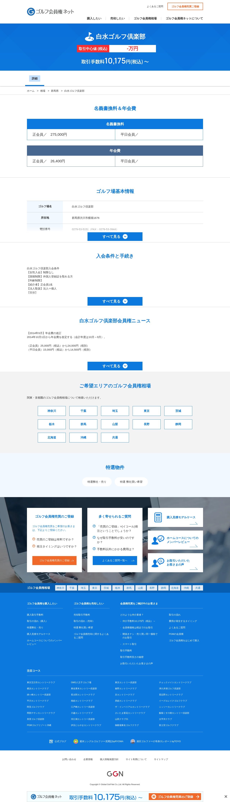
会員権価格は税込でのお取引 (138, 627)
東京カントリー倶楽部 (126, 682)
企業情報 (88, 759)
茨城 (178, 410)
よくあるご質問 (155, 6)
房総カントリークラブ (126, 701)
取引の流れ (175, 614)
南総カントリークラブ (82, 701)
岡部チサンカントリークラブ (41, 713)
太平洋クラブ (165, 719)
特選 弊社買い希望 (131, 481)
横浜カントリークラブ (38, 688)
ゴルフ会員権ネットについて (184, 18)
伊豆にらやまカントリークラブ (86, 725)
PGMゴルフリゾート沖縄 (39, 725)
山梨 (115, 424)
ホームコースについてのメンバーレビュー (182, 539)
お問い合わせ (69, 759)
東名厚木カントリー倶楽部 (84, 688)
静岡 (178, 424)
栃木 (52, 424)
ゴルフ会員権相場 (145, 18)
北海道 (51, 437)
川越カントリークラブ (82, 713)
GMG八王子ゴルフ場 (81, 682)
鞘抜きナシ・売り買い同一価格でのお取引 (140, 636)
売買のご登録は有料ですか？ (55, 539)
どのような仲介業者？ (132, 614)
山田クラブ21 (121, 719)
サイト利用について (136, 759)
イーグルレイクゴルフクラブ (173, 701)
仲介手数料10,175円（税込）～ (139, 621)
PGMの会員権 (176, 634)
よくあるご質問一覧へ (114, 560)
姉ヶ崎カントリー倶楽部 (39, 694)
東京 (147, 410)
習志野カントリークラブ (171, 694)
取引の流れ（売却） (84, 621)
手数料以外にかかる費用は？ (115, 549)
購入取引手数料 (35, 614)
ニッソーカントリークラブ (172, 707)
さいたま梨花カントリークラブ (130, 713)
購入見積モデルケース (181, 517)
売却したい (117, 18)
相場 (42, 90)
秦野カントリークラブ (126, 688)
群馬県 (55, 90)
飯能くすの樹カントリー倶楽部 (174, 713)
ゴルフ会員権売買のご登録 (54, 560)
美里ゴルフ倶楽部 (35, 719)
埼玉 (115, 410)
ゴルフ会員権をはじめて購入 (184, 640)
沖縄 (83, 437)
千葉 (83, 410)
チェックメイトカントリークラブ (175, 682)
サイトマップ (161, 759)
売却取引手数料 (82, 614)
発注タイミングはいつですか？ (57, 546)
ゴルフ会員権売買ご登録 (185, 6)
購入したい (94, 18)
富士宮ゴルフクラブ (168, 725)
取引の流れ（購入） (37, 621)
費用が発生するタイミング (183, 621)
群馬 (83, 424)
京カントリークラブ (124, 694)
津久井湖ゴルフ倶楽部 (170, 688)
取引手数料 (126, 650)
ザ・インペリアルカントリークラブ (132, 707)
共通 (115, 437)
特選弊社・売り (97, 481)
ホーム (30, 90)
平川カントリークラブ (38, 701)
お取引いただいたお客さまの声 (178, 562)
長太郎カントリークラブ (83, 694)
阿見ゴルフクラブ (35, 707)
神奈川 (51, 410)
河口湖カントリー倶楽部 (83, 719)
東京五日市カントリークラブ (41, 682)
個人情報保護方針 (109, 759)
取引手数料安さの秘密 (132, 657)
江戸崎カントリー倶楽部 (83, 707)
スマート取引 (130, 644)
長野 (147, 424)
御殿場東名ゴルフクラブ (127, 725)
